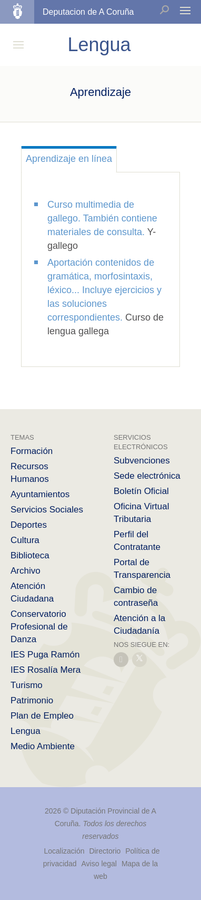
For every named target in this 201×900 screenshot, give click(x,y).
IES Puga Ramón (45, 655)
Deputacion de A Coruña (88, 11)
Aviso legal (99, 863)
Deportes (29, 525)
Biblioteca (30, 555)
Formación (32, 451)
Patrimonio (32, 700)
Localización (64, 851)
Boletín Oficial (141, 491)
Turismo (27, 685)
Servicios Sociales (47, 510)
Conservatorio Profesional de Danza (39, 626)
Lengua (26, 731)
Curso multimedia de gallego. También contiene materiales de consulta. (102, 218)
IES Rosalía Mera (46, 670)
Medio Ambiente (43, 746)
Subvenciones (142, 461)
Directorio (104, 851)
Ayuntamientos (40, 494)
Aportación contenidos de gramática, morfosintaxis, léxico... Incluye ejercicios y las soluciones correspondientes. (104, 290)
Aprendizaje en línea (69, 158)
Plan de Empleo (42, 716)
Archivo (26, 571)
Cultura (25, 540)
